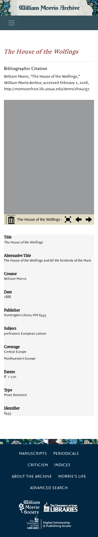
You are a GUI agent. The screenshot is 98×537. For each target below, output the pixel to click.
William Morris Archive (49, 7)
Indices (62, 465)
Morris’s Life (72, 476)
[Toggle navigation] (11, 23)
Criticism (38, 465)
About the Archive (32, 476)
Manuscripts (33, 453)
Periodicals (66, 453)
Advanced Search (49, 488)
